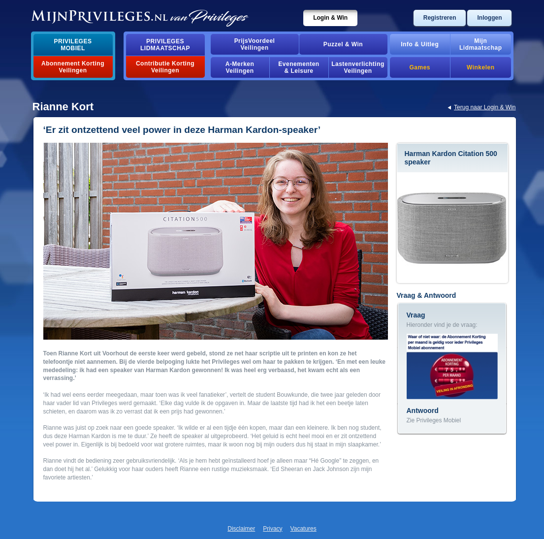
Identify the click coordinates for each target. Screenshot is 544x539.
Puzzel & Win (343, 44)
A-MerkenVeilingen (240, 67)
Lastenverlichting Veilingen (357, 67)
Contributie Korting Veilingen (165, 67)
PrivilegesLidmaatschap (165, 45)
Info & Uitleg (420, 44)
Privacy (272, 528)
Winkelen (480, 67)
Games (420, 67)
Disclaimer (241, 528)
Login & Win (330, 17)
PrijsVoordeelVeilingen (254, 44)
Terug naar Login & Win (484, 107)
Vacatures (303, 528)
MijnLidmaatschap (480, 44)
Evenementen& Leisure (298, 67)
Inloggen (489, 17)
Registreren (439, 17)
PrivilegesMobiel (73, 45)
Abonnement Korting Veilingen (72, 67)
